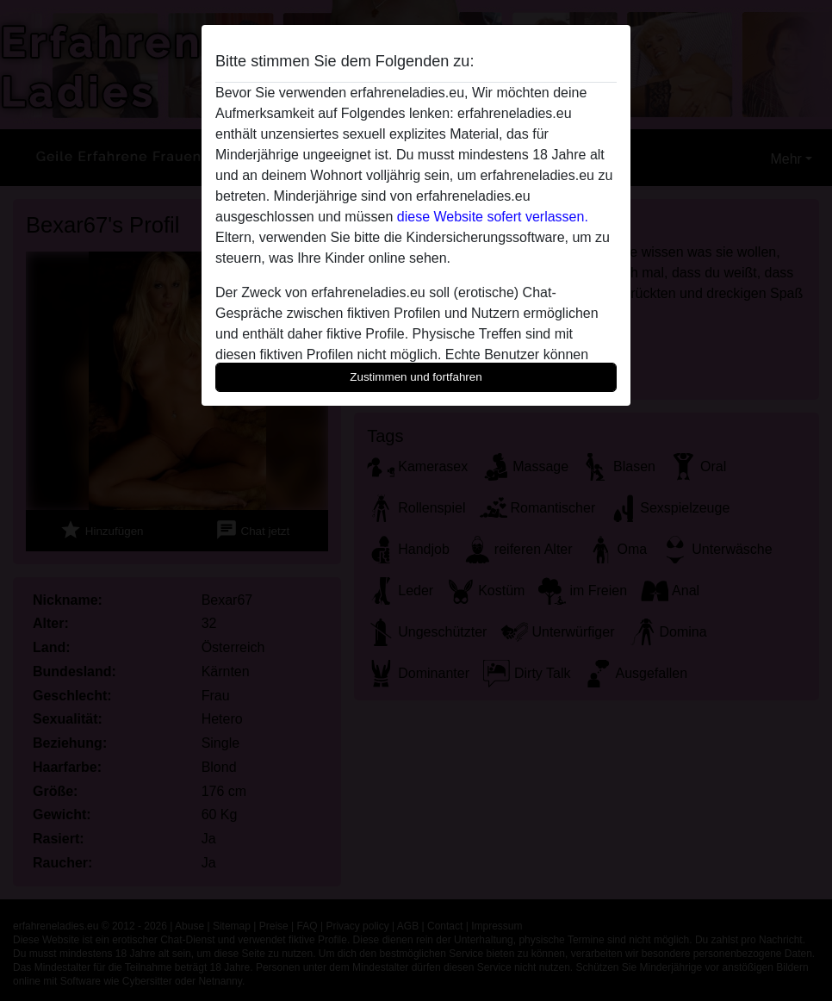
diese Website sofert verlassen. (492, 216)
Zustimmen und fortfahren (416, 376)
